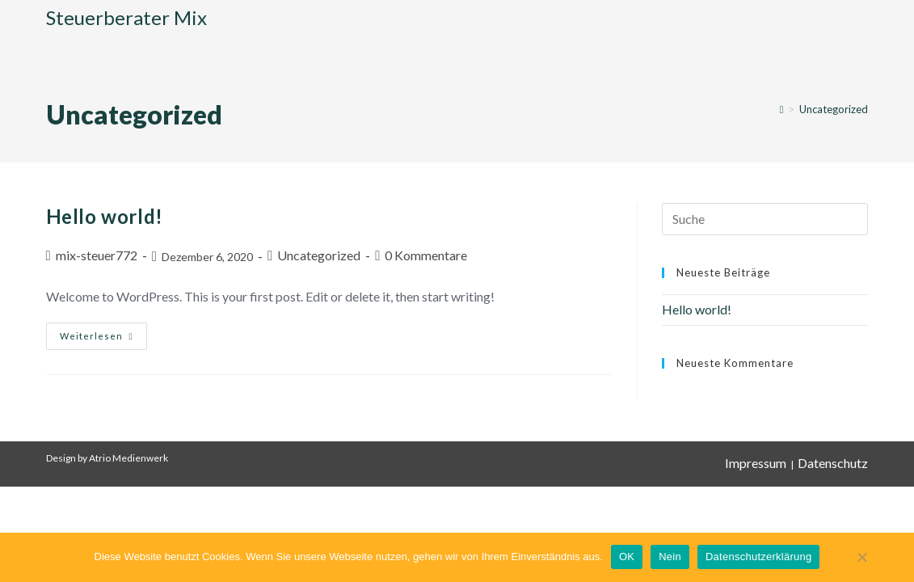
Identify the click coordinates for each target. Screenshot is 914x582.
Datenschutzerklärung (758, 556)
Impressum (755, 462)
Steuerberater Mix (126, 17)
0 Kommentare (426, 255)
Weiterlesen (103, 332)
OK (626, 556)
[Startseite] (782, 109)
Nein (670, 556)
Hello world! (104, 216)
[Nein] (861, 565)
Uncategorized (833, 109)
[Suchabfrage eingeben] (765, 219)
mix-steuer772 (96, 255)
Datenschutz (833, 462)
